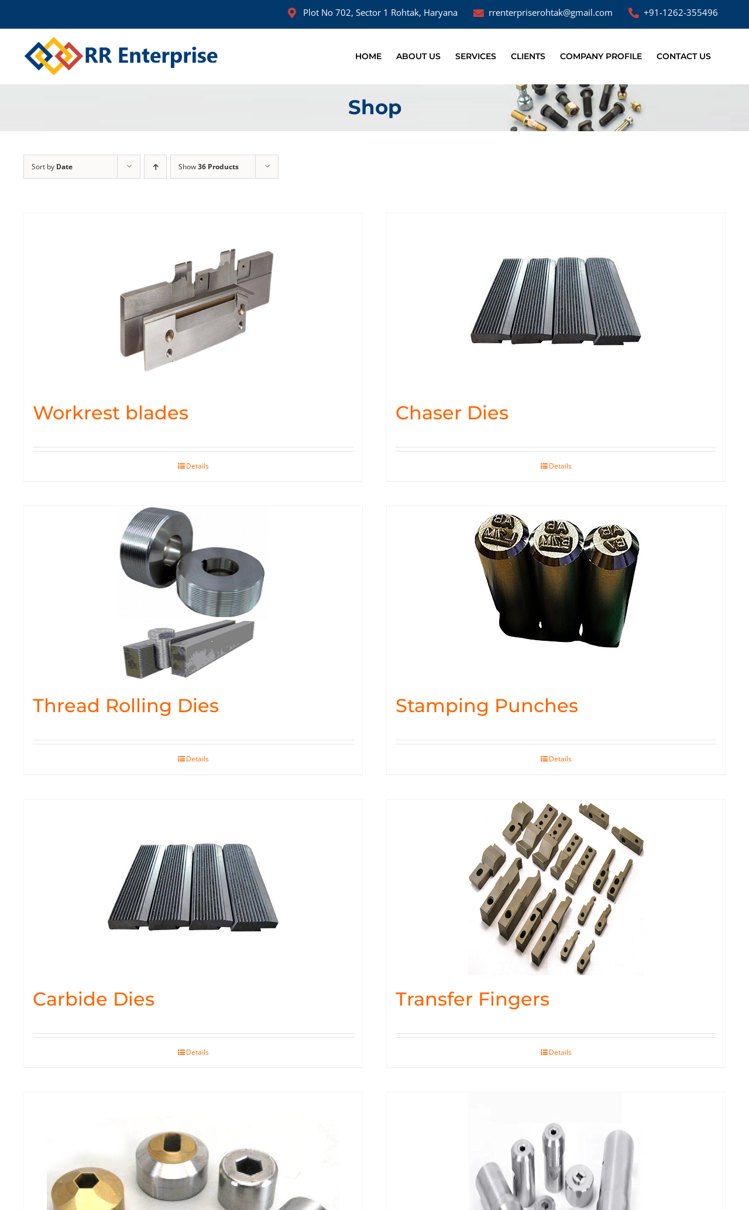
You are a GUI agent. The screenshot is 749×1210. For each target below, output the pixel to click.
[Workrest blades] (193, 301)
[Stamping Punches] (556, 594)
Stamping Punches (487, 705)
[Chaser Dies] (556, 301)
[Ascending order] (155, 167)
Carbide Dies (93, 998)
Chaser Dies (452, 412)
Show (208, 167)
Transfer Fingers (472, 998)
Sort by (52, 167)
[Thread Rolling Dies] (193, 594)
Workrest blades (110, 412)
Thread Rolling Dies (126, 705)
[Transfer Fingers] (556, 887)
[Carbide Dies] (193, 887)
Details (197, 466)
